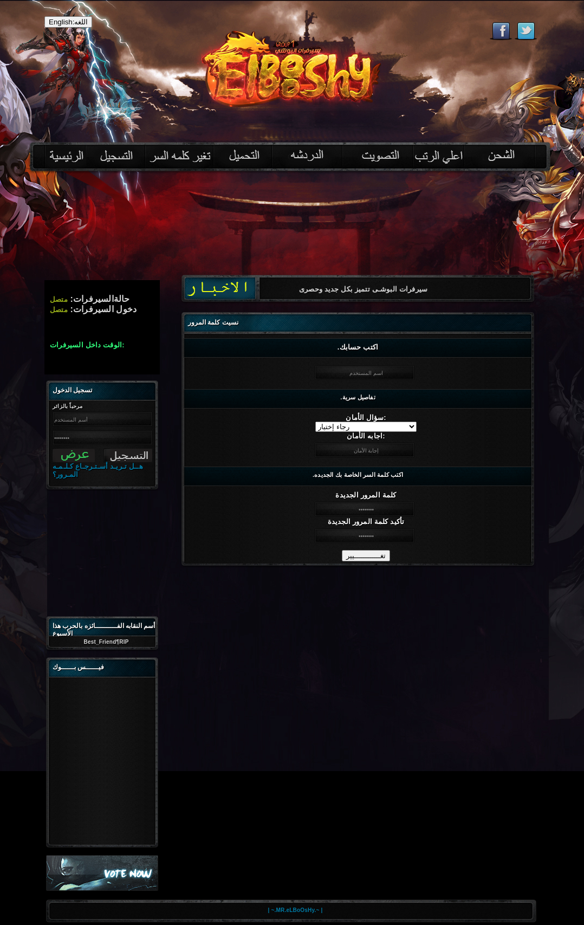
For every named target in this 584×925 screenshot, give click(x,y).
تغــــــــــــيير (366, 556)
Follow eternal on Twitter (526, 31)
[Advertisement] (104, 550)
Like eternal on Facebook (501, 31)
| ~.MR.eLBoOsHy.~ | (295, 910)
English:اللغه (68, 22)
